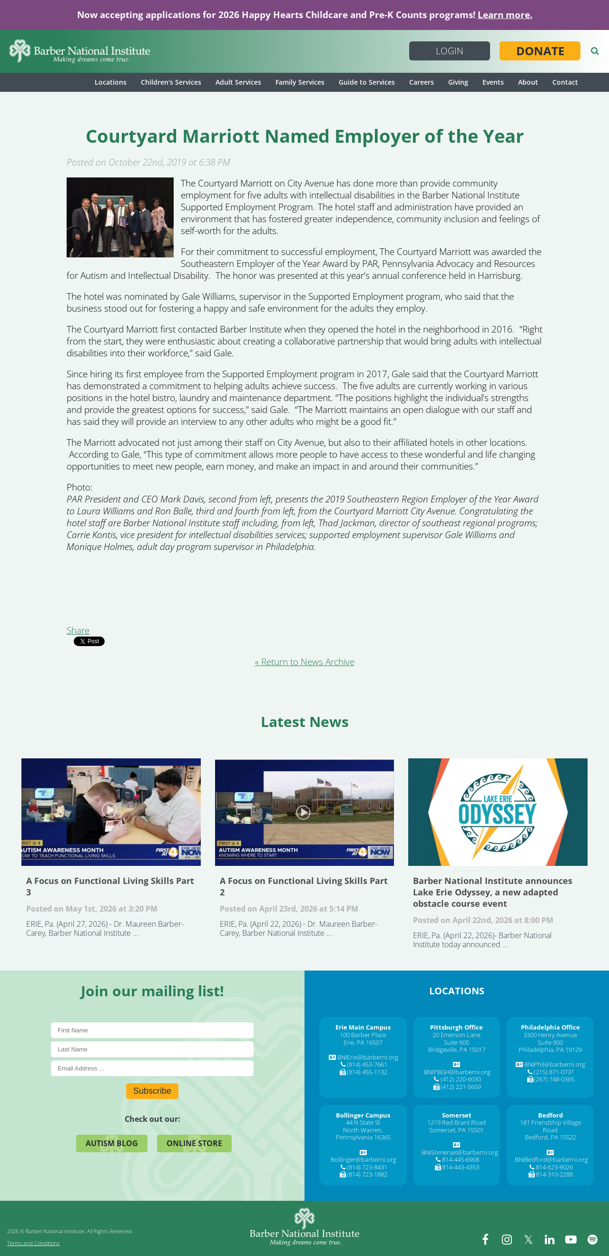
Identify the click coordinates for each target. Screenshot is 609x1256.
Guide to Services (367, 82)
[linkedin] (549, 1239)
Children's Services (171, 82)
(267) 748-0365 (554, 1079)
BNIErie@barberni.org (367, 1057)
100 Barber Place (363, 1034)
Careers (421, 82)
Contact (565, 82)
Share (78, 630)
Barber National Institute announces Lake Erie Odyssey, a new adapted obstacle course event (498, 812)
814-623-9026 (554, 1167)
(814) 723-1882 (367, 1174)
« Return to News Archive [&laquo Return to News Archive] (304, 662)
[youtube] (570, 1239)
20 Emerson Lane (456, 1034)
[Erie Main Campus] (363, 1027)
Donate (540, 51)
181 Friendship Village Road (550, 1126)
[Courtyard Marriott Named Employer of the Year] (120, 254)
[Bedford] (550, 1115)
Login (449, 51)
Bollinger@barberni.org (363, 1159)
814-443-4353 (460, 1167)
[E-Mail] (152, 1068)
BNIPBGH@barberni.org (457, 1072)
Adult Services (238, 82)
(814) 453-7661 (367, 1064)
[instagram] (506, 1239)
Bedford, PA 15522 (550, 1137)
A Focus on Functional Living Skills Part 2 (304, 812)
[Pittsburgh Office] (456, 1027)
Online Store (194, 1143)
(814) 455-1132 (367, 1072)
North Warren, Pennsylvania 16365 (363, 1134)
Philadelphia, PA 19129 (550, 1049)
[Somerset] (456, 1115)
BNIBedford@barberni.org (551, 1159)
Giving (458, 82)
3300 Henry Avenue (550, 1034)
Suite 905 (456, 1042)
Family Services (299, 82)
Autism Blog (112, 1143)
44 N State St (363, 1122)
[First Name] (152, 1030)
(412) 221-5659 (461, 1086)
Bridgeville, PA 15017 (456, 1049)
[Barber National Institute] (80, 51)
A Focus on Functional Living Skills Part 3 (111, 812)
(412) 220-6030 (461, 1079)
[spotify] (592, 1239)
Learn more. (505, 15)
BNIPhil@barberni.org (554, 1064)
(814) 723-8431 (367, 1167)
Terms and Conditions (33, 1242)
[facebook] (485, 1239)
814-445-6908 (460, 1159)
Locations (111, 82)
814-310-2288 (554, 1174)
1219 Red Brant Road (456, 1122)
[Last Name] (152, 1049)
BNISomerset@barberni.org (460, 1152)
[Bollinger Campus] (363, 1115)
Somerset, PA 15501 (456, 1130)
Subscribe (152, 1091)
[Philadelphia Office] (550, 1027)
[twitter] (528, 1239)
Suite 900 (550, 1042)
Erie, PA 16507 (363, 1042)
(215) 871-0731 (554, 1072)
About (528, 82)
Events (493, 82)
